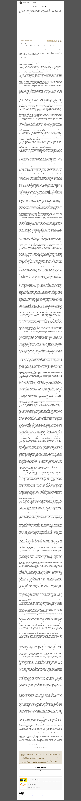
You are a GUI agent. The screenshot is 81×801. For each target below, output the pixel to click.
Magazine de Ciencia (32, 794)
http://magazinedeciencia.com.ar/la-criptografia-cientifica (37, 795)
